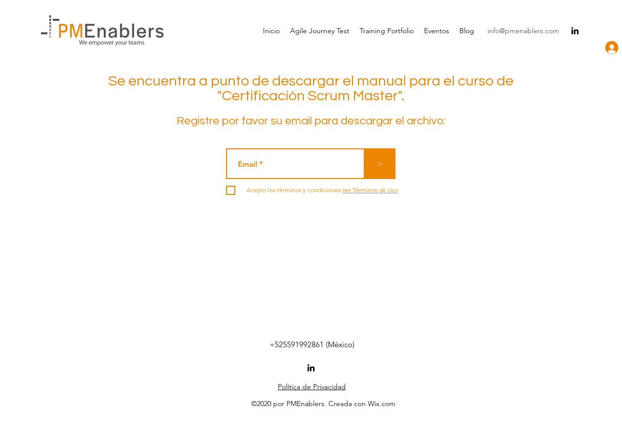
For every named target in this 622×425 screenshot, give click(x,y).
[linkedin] (575, 31)
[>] (380, 163)
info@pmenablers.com (523, 30)
